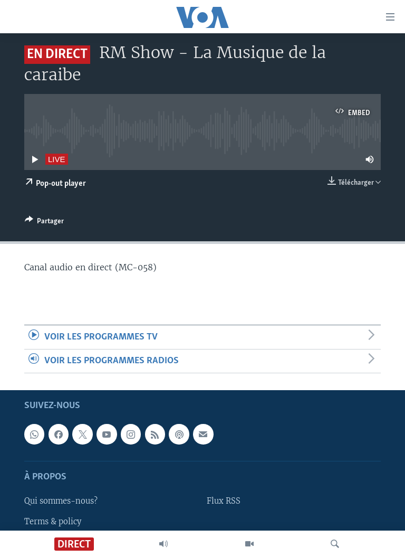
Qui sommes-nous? (61, 501)
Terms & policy (52, 521)
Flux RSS (223, 501)
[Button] (44, 223)
